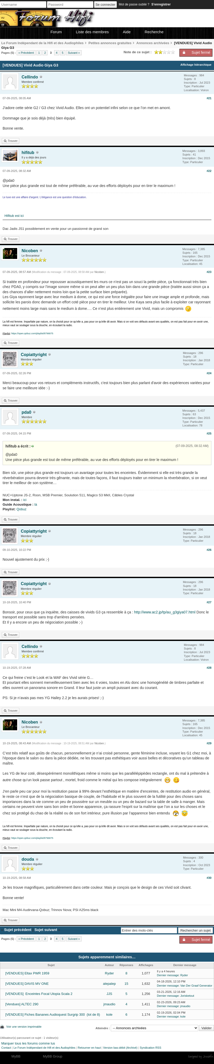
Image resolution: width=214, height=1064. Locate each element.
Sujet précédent (17, 930)
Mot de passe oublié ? (134, 4)
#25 (209, 433)
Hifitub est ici (13, 216)
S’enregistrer (161, 4)
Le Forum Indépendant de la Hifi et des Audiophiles (42, 43)
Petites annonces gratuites (109, 43)
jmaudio (109, 1004)
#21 (209, 98)
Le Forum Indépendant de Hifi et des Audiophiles (44, 1047)
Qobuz (21, 509)
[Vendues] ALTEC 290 (21, 1004)
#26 (209, 549)
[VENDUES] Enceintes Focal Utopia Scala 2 (38, 994)
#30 (209, 877)
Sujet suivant (45, 930)
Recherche (154, 32)
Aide (127, 32)
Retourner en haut (89, 1047)
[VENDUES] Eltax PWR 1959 (27, 973)
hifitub (28, 152)
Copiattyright (34, 354)
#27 (209, 602)
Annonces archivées (152, 43)
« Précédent (26, 52)
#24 (209, 373)
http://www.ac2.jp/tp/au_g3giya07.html (165, 612)
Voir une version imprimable (24, 1026)
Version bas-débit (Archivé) (120, 1047)
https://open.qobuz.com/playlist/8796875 (32, 333)
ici (24, 500)
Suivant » (74, 52)
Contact (6, 1047)
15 (126, 984)
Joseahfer (208, 1056)
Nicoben (30, 251)
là (35, 504)
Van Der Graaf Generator (196, 985)
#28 (209, 667)
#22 (209, 170)
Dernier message (168, 975)
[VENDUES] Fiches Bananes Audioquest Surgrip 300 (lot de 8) (52, 1014)
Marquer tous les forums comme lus (28, 1043)
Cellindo (30, 77)
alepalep (109, 984)
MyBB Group (52, 1056)
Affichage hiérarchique (195, 64)
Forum (56, 32)
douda (28, 859)
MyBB (16, 1056)
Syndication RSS (150, 1047)
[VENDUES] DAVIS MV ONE (27, 984)
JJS (109, 994)
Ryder (109, 973)
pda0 (26, 412)
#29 (209, 743)
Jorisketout (187, 995)
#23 (209, 271)
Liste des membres (92, 32)
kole (109, 1014)
